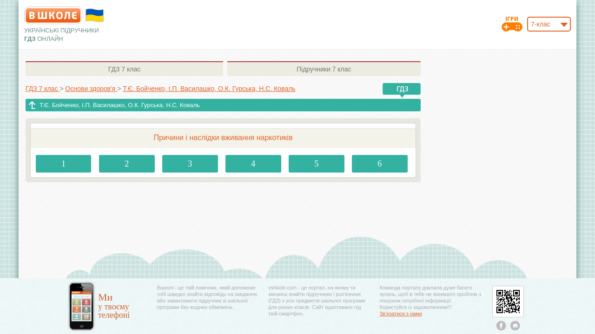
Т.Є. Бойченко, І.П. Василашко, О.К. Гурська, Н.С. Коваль (120, 105)
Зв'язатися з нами (401, 313)
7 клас (124, 69)
